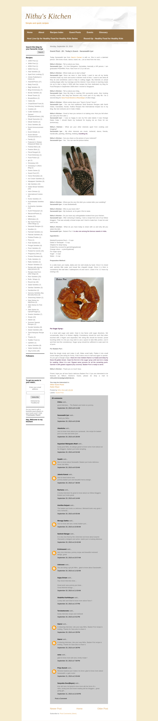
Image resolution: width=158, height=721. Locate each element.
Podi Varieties (33, 243)
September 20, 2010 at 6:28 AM (68, 437)
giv (29, 160)
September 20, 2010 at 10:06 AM (69, 527)
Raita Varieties (33, 262)
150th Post (32, 61)
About (41, 32)
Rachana (60, 490)
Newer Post (56, 708)
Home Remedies (34, 176)
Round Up (31, 282)
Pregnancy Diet (33, 254)
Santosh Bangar (63, 534)
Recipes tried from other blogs (34, 273)
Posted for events (34, 251)
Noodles (31, 229)
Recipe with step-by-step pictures (35, 268)
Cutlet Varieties (33, 112)
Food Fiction (32, 158)
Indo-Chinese (32, 191)
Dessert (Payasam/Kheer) (34, 115)
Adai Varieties (33, 72)
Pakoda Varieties (34, 235)
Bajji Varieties (33, 87)
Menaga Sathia (63, 521)
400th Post (32, 66)
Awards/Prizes (33, 82)
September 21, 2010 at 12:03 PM (69, 694)
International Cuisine (35, 194)
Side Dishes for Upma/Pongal (33, 311)
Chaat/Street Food (34, 103)
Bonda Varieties (33, 93)
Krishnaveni (62, 549)
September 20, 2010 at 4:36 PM (68, 648)
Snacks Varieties (34, 314)
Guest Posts (75, 32)
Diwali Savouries (34, 119)
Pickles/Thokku (33, 237)
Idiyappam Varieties (35, 181)
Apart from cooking (34, 74)
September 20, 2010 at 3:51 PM (68, 617)
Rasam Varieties (34, 265)
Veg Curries (32, 351)
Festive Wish (32, 149)
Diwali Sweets (33, 122)
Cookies (31, 109)
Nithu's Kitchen (48, 16)
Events (90, 32)
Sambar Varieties (34, 287)
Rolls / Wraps (32, 279)
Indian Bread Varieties (36, 187)
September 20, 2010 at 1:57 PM (68, 604)
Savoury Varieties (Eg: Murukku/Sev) (36, 294)
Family (30, 139)
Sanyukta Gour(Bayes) (66, 683)
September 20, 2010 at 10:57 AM (69, 558)
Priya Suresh (62, 668)
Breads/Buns (32, 98)
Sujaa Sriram (62, 578)
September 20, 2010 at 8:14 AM (68, 498)
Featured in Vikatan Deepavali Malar (35, 143)
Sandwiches (32, 290)
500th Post (32, 69)
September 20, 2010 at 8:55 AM (68, 514)
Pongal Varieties (34, 245)
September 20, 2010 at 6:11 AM (68, 408)
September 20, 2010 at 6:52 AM (68, 452)
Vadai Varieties (33, 348)
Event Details (32, 132)
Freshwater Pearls (33, 415)
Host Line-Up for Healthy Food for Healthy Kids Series (52, 39)
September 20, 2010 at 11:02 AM (69, 571)
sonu (59, 655)
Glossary (103, 32)
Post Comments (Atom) (68, 713)
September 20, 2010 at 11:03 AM (69, 590)
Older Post (102, 708)
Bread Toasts (32, 95)
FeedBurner (35, 403)
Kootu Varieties (33, 199)
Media (30, 216)
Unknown (61, 565)
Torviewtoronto (63, 611)
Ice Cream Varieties (35, 179)
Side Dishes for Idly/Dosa (33, 301)
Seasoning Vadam (34, 297)
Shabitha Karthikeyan (65, 597)
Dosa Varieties (33, 124)
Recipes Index (56, 32)
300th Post (32, 63)
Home (29, 32)
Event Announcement (35, 127)
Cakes (30, 101)
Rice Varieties (33, 276)
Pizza (30, 240)
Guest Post (60, 393)
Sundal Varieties (34, 327)
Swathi (60, 459)
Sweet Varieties (33, 330)
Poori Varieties (33, 248)
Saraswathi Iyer (63, 415)
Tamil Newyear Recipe (36, 332)
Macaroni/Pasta (33, 213)
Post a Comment (61, 698)
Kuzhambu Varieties (35, 206)
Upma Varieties (33, 345)
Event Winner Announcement (33, 136)
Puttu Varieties (33, 259)
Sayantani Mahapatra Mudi (67, 444)
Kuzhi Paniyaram (34, 211)
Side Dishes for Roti (35, 305)
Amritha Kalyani (63, 505)
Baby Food (32, 84)
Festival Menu (33, 147)
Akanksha (61, 428)
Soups (30, 317)
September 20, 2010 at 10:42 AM (69, 542)
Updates (31, 343)
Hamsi (59, 624)
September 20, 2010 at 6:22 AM (68, 421)
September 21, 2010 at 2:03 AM (68, 676)
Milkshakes (32, 219)
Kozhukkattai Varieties (36, 201)
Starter (30, 320)
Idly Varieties (32, 184)
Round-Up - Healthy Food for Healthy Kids (103, 39)
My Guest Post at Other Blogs (34, 223)
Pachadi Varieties (34, 232)
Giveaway (31, 163)
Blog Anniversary (34, 90)
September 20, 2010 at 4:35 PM (68, 632)
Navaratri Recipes (34, 226)
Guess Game (32, 170)
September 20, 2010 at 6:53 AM (68, 467)
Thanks (30, 337)
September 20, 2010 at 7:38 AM (68, 483)
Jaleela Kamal (62, 474)
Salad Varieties (33, 285)
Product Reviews (34, 256)
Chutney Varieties (34, 106)
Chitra (59, 402)
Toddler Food (32, 340)
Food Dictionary (33, 155)
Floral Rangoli (33, 152)
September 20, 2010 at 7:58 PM (68, 661)
